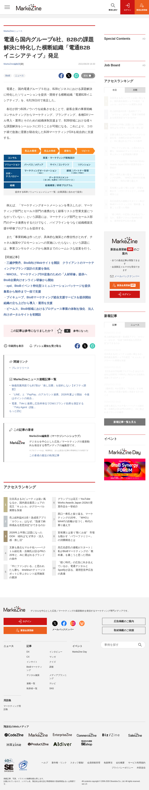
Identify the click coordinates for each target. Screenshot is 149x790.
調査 (51, 667)
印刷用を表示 (14, 346)
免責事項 (108, 762)
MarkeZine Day (79, 652)
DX (28, 652)
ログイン (124, 294)
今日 (114, 90)
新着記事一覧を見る (124, 422)
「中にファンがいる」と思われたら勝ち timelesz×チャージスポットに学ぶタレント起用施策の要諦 (127, 151)
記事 (114, 325)
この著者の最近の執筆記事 (44, 455)
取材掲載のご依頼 (124, 630)
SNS (51, 688)
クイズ (52, 662)
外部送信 (141, 767)
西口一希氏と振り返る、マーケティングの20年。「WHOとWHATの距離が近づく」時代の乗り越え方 (127, 177)
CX (28, 657)
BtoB (7, 75)
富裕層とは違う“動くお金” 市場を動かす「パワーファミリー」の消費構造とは (76, 536)
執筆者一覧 (32, 688)
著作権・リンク (59, 762)
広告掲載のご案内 (124, 621)
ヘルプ (44, 762)
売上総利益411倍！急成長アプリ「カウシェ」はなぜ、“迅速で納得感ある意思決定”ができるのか (27, 521)
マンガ (52, 657)
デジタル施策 (33, 675)
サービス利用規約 (136, 762)
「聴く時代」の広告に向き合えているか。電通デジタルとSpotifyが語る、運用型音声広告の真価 (127, 217)
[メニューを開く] (7, 7)
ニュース (19, 75)
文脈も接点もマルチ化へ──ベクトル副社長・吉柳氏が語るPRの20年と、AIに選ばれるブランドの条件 (127, 137)
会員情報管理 (93, 762)
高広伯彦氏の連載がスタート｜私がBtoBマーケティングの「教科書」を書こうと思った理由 (75, 551)
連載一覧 (31, 683)
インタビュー (55, 652)
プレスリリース (20, 367)
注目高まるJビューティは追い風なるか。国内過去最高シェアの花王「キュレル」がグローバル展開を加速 (127, 101)
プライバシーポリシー (122, 767)
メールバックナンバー (124, 276)
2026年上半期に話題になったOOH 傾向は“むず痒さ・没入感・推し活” (26, 536)
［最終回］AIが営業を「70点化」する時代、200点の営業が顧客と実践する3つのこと (123, 391)
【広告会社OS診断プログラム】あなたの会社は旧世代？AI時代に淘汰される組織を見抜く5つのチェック (124, 374)
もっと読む (15, 411)
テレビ (52, 683)
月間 (135, 90)
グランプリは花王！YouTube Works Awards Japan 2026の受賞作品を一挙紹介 (75, 502)
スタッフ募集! (77, 762)
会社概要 (120, 762)
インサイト (32, 662)
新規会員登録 (124, 285)
